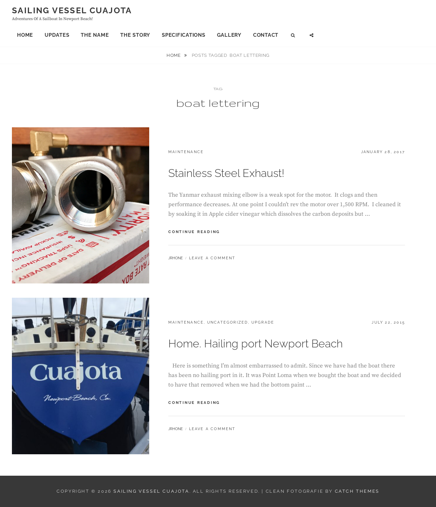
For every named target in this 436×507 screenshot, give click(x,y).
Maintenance (186, 152)
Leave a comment (212, 258)
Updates (57, 35)
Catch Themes (357, 491)
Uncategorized (227, 322)
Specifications (183, 35)
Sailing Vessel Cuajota (72, 10)
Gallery (229, 35)
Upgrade (262, 322)
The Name (95, 35)
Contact (265, 35)
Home (25, 35)
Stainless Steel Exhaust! (226, 173)
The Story (135, 35)
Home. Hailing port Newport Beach (255, 343)
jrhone (175, 258)
